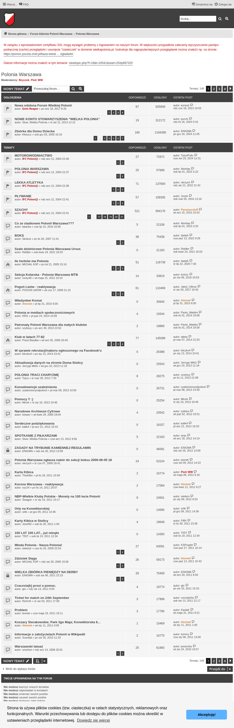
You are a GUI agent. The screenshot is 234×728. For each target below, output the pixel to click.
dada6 (184, 235)
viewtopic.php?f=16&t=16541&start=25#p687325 (101, 63)
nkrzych (185, 182)
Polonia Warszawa (21, 74)
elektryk (26, 548)
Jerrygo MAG (30, 365)
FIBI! (183, 520)
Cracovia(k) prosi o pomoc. (35, 585)
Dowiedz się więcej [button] (93, 720)
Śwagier (27, 499)
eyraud (185, 105)
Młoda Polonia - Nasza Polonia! (38, 545)
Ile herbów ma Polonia (32, 261)
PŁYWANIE (23, 196)
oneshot (27, 649)
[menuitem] (24, 4)
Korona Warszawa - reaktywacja (39, 484)
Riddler (26, 252)
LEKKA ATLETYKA (29, 182)
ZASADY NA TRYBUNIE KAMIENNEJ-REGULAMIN (53, 448)
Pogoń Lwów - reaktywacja (35, 287)
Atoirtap (185, 168)
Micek (25, 402)
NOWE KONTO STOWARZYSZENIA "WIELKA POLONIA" (57, 119)
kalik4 (25, 426)
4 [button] (225, 89)
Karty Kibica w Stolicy (31, 521)
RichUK (26, 601)
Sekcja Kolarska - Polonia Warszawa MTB (46, 274)
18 (105, 216)
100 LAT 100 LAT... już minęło (37, 533)
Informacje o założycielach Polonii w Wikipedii (50, 634)
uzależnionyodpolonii (34, 390)
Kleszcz (26, 134)
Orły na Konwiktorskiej (32, 508)
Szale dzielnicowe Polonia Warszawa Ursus (48, 249)
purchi (184, 118)
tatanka (26, 226)
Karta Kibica (24, 472)
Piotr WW (37, 80)
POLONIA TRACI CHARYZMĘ (37, 375)
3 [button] (219, 89)
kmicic (184, 274)
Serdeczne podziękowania (34, 423)
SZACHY (21, 210)
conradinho (187, 597)
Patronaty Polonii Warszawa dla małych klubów (51, 325)
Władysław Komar (28, 300)
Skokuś (26, 238)
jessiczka (186, 646)
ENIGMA (186, 131)
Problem (21, 610)
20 (116, 216)
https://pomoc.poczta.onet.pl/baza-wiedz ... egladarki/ (38, 54)
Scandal (27, 637)
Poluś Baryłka (30, 340)
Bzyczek (24, 80)
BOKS (19, 235)
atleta (184, 336)
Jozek (184, 196)
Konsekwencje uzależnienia (36, 387)
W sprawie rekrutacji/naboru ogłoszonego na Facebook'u (58, 350)
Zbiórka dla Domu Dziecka (35, 131)
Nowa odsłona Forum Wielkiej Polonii (43, 105)
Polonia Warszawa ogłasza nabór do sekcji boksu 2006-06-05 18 (63, 460)
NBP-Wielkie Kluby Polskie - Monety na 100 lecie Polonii (57, 496)
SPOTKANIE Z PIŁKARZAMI (36, 435)
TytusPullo (187, 155)
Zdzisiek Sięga (26, 558)
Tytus (25, 378)
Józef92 (27, 524)
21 (122, 216)
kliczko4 (27, 353)
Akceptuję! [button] (207, 715)
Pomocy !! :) (24, 399)
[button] (230, 89)
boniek (26, 613)
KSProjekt (187, 544)
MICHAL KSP (30, 264)
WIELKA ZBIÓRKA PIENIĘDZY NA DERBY (46, 572)
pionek (185, 459)
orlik (24, 511)
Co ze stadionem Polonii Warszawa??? (44, 223)
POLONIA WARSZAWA (32, 169)
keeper (26, 414)
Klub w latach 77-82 (29, 337)
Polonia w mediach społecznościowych (45, 312)
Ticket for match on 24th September (42, 598)
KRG (25, 315)
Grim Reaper (30, 108)
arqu (183, 435)
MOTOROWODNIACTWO (33, 155)
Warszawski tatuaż (29, 646)
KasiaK (185, 609)
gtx (24, 588)
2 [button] (214, 89)
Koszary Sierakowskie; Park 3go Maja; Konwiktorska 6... (57, 622)
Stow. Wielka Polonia (34, 122)
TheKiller (27, 475)
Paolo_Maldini (189, 312)
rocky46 (27, 277)
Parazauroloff (189, 209)
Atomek (27, 303)
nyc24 (25, 487)
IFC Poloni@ (30, 158)
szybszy (27, 328)
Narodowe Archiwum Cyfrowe (37, 411)
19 (110, 216)
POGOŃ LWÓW (31, 290)
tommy (185, 634)
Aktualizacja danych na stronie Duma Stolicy (49, 362)
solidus (185, 411)
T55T (25, 536)
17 (99, 216)
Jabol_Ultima (188, 286)
